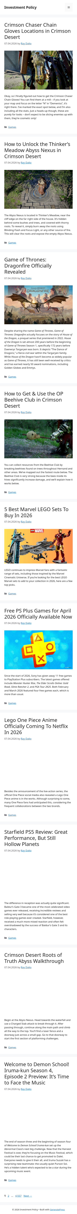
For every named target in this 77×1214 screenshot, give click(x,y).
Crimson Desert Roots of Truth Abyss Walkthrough (34, 957)
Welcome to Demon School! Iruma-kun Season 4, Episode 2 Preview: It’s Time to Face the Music (36, 1073)
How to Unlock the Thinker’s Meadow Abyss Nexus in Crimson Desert (37, 150)
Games (12, 127)
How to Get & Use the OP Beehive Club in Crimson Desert (33, 399)
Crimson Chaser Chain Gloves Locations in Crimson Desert (37, 30)
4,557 (18, 1195)
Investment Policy (20, 7)
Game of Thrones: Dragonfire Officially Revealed (28, 265)
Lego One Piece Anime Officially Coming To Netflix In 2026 (36, 726)
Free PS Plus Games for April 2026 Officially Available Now (38, 613)
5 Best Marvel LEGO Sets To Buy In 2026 (36, 512)
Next (28, 1195)
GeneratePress (57, 1209)
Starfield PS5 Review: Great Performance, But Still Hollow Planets (36, 837)
